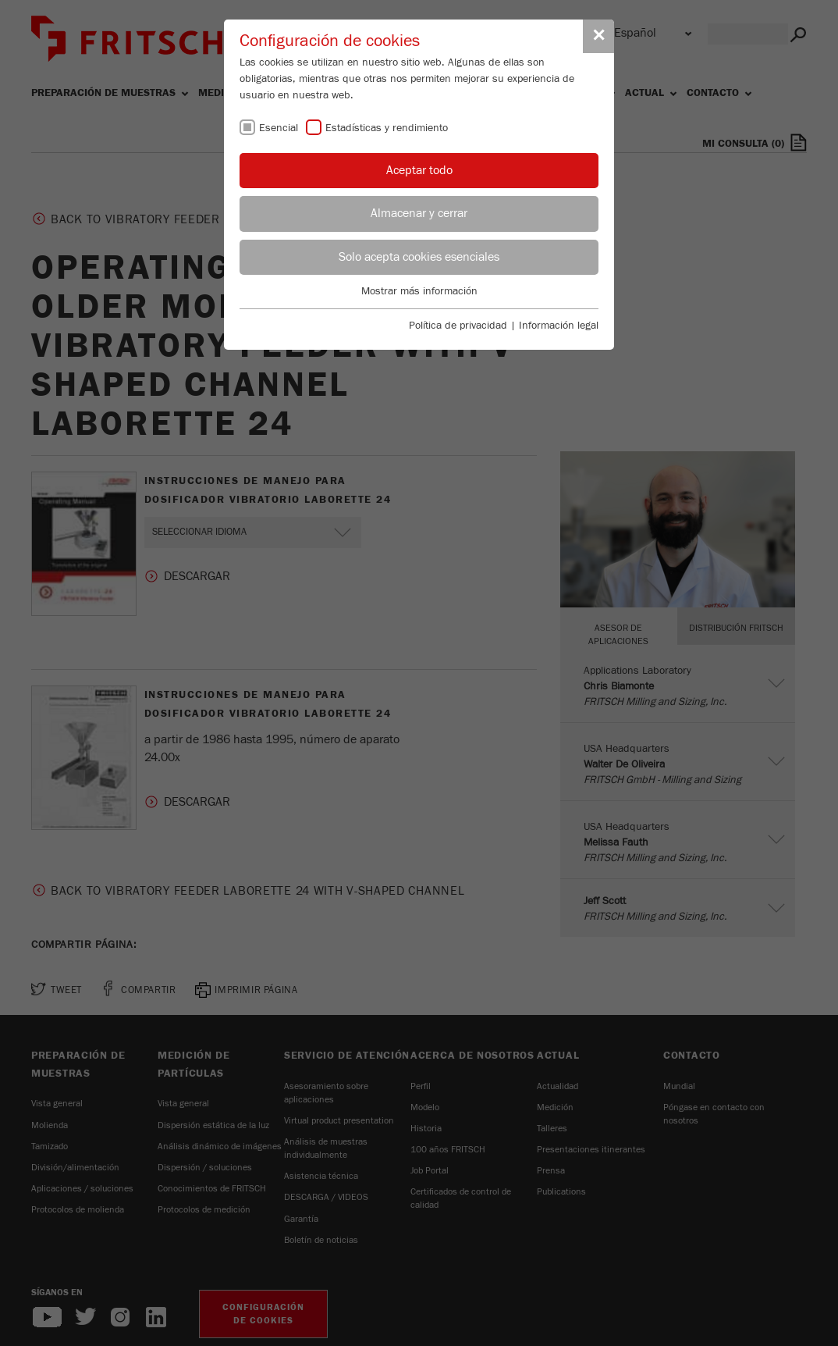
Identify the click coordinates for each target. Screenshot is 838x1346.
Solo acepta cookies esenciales (419, 257)
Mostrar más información (419, 291)
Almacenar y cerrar (419, 213)
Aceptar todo (419, 170)
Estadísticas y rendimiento (386, 128)
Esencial (278, 128)
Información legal (558, 325)
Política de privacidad (458, 325)
